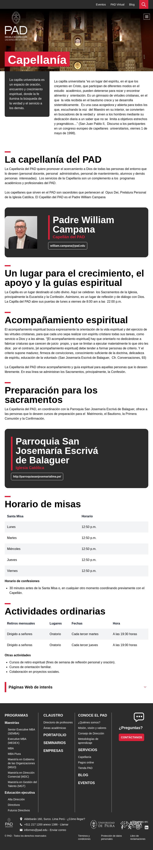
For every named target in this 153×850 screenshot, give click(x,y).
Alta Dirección (16, 799)
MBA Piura (14, 753)
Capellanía (84, 757)
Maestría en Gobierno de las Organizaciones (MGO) (21, 763)
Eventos (101, 4)
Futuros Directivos (19, 810)
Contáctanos (131, 737)
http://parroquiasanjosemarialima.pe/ (37, 476)
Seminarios (54, 743)
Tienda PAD (85, 768)
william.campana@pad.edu (67, 245)
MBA (11, 748)
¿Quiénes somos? (89, 722)
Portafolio (54, 735)
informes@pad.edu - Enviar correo (45, 830)
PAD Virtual (117, 4)
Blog (132, 4)
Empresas (53, 751)
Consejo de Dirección (91, 733)
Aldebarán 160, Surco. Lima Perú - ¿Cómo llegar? (54, 819)
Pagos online (86, 762)
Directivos (14, 804)
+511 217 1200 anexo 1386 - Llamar (46, 824)
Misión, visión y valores (92, 727)
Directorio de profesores (58, 722)
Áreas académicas (54, 727)
